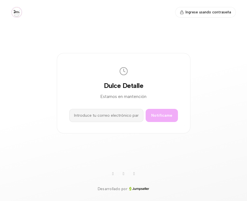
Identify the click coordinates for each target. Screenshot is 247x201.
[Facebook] (134, 174)
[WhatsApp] (113, 174)
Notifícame (161, 115)
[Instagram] (124, 174)
